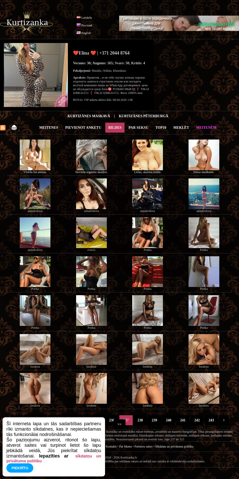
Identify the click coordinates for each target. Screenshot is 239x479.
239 (154, 420)
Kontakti (111, 446)
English (86, 33)
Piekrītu (20, 468)
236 (111, 420)
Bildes (114, 128)
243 (211, 420)
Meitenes (48, 128)
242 (197, 420)
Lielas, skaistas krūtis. (147, 172)
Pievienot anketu (83, 128)
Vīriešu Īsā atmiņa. (35, 172)
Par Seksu (138, 128)
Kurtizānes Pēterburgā (143, 116)
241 (182, 420)
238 (140, 420)
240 (168, 420)
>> (119, 424)
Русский (86, 25)
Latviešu (86, 17)
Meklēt (181, 128)
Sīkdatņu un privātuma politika (174, 446)
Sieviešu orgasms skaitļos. (91, 172)
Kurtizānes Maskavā (88, 116)
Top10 (161, 128)
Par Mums (125, 446)
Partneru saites (143, 446)
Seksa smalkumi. (203, 172)
